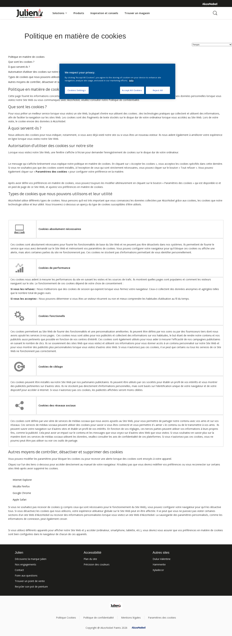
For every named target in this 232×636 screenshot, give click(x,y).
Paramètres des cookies (162, 617)
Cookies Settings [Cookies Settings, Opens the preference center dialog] (77, 90)
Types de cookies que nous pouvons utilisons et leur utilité (42, 77)
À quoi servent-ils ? (19, 66)
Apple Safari (19, 499)
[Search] (215, 13)
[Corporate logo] (209, 3)
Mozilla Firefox (21, 486)
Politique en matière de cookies (26, 56)
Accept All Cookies (132, 90)
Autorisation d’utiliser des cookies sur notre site (35, 71)
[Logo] (30, 11)
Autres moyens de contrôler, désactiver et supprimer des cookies (45, 82)
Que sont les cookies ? (21, 61)
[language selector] (212, 44)
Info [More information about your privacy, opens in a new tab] (131, 80)
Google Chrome (22, 493)
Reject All (158, 90)
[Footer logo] (116, 605)
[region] (117, 81)
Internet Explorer (22, 479)
